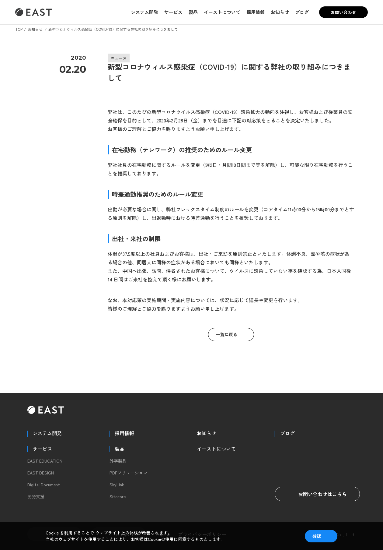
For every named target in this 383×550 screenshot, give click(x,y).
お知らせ (280, 12)
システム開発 (144, 12)
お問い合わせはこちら (317, 494)
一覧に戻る (226, 334)
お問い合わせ (343, 12)
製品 (193, 12)
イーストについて (222, 12)
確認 (316, 536)
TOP (19, 29)
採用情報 (255, 12)
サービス (173, 12)
